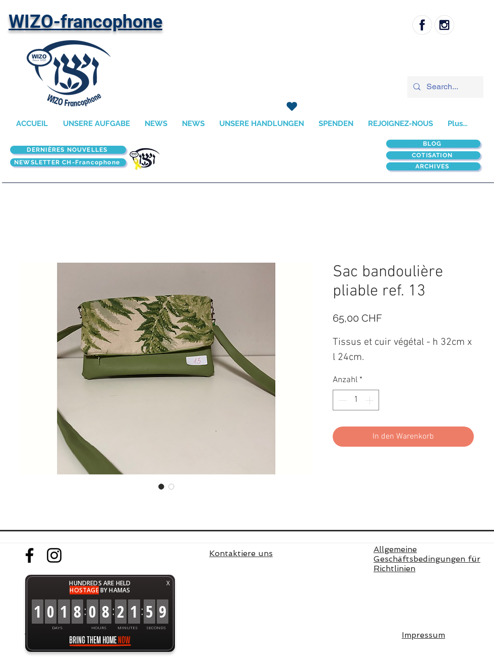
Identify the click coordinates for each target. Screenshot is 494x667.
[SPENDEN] (291, 106)
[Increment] (370, 400)
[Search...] (444, 87)
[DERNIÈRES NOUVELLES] (68, 150)
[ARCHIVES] (433, 166)
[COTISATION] (433, 155)
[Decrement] (341, 400)
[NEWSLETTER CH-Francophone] (68, 162)
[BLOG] (433, 144)
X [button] (168, 583)
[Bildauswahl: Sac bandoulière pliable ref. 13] (161, 486)
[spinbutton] (356, 400)
